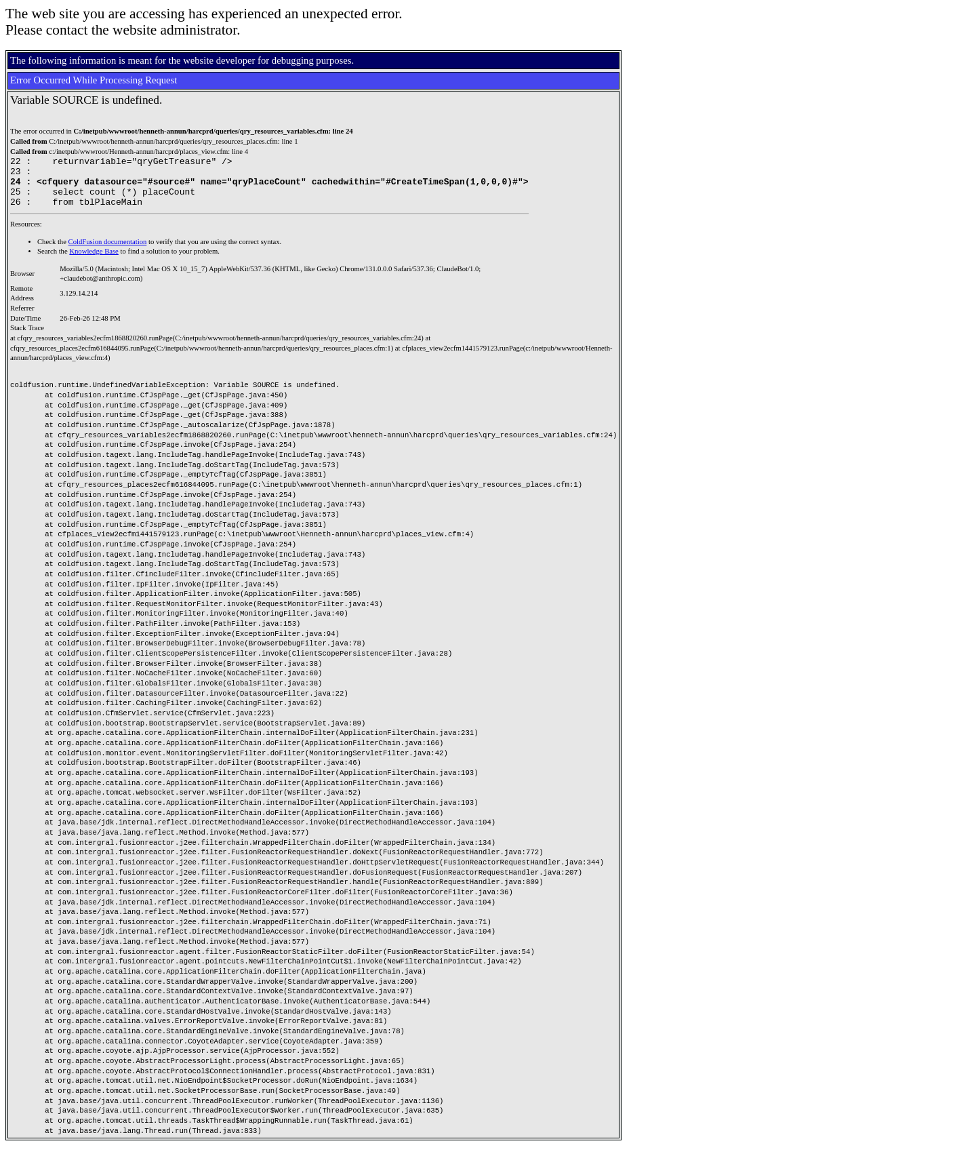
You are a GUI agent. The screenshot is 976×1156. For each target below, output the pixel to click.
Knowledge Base (94, 261)
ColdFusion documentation (107, 252)
